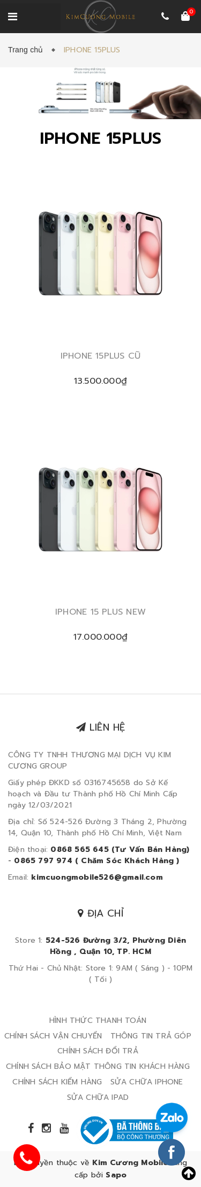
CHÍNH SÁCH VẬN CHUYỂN (53, 1036)
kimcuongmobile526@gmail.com (96, 877)
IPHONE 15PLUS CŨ (101, 356)
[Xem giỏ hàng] (185, 17)
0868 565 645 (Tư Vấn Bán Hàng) (119, 849)
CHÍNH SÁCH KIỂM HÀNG (57, 1082)
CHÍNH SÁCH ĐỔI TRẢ (97, 1051)
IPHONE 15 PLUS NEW (100, 612)
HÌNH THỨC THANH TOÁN (97, 1020)
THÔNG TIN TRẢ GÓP (150, 1036)
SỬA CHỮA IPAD (98, 1097)
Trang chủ (28, 49)
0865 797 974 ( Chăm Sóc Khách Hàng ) (96, 860)
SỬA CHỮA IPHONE (146, 1082)
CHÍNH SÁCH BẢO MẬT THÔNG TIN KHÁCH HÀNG (98, 1066)
